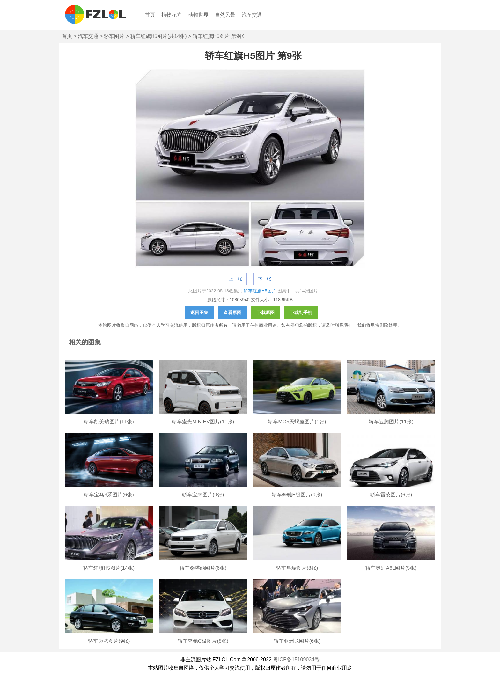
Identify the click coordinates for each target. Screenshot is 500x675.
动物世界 (198, 15)
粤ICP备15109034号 (296, 659)
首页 (150, 15)
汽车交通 (252, 15)
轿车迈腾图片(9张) (109, 641)
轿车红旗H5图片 (260, 290)
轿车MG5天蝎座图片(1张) (297, 421)
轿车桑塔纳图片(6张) (203, 568)
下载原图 (266, 312)
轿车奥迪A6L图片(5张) (390, 568)
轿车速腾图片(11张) (391, 421)
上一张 (235, 279)
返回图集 (199, 312)
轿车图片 (114, 36)
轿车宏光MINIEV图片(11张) (203, 421)
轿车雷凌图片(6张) (391, 494)
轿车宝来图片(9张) (203, 494)
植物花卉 (171, 15)
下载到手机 (301, 312)
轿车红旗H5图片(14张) (109, 568)
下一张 (264, 279)
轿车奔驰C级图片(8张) (203, 641)
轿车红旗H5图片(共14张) (158, 36)
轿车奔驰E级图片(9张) (297, 494)
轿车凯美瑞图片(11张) (109, 421)
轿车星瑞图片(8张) (297, 568)
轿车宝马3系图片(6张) (109, 494)
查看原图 (232, 312)
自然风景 (225, 15)
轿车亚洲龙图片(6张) (297, 641)
